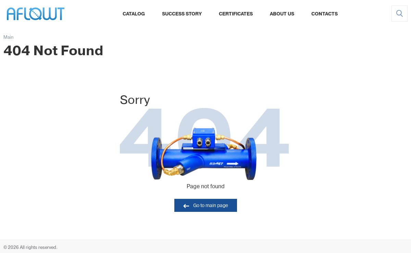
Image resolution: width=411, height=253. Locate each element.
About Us (282, 14)
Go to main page (210, 206)
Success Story (182, 14)
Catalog (134, 14)
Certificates (236, 14)
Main (8, 37)
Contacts (324, 14)
